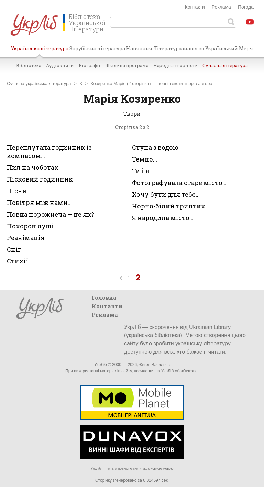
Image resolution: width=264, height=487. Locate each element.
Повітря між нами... (39, 202)
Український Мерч (229, 48)
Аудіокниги (60, 65)
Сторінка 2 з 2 (132, 127)
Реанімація (26, 238)
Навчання (139, 48)
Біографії (89, 65)
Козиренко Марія (108, 83)
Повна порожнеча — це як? (50, 214)
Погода (246, 6)
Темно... (144, 159)
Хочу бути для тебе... (166, 194)
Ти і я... (143, 171)
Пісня (16, 191)
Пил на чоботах (32, 167)
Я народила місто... (163, 218)
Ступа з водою (155, 147)
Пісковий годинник (40, 179)
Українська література (39, 51)
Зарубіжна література (97, 48)
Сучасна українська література (39, 83)
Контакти (195, 6)
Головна (104, 297)
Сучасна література (225, 65)
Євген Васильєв (154, 364)
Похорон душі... (32, 226)
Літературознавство (178, 48)
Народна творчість (175, 65)
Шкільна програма (126, 65)
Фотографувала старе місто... (179, 182)
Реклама (221, 6)
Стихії (17, 261)
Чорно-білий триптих (168, 206)
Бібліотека (28, 65)
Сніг (14, 249)
